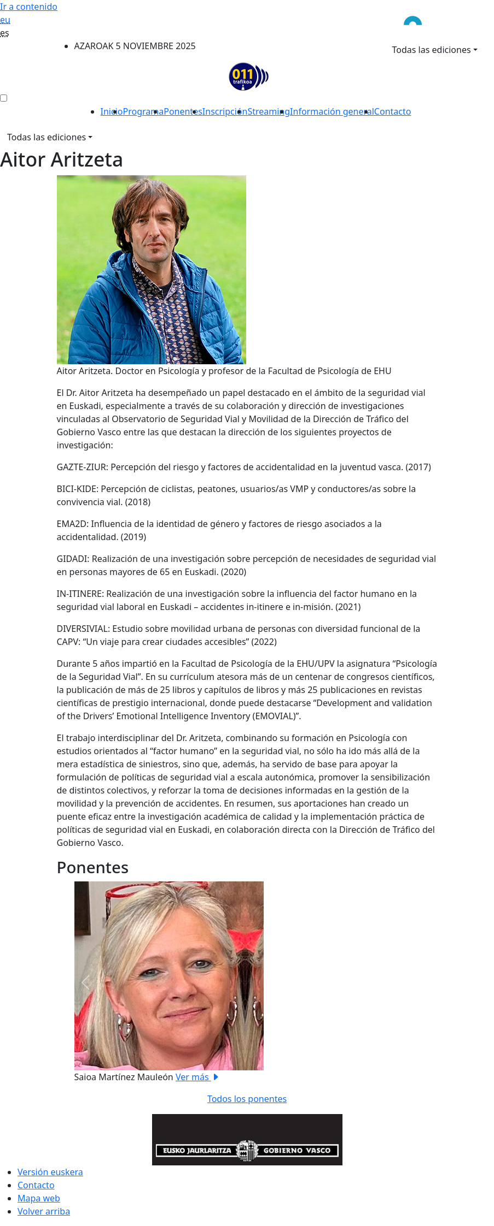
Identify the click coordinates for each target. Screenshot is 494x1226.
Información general (332, 111)
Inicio (112, 111)
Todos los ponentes (247, 1099)
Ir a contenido (28, 7)
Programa (143, 111)
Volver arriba (44, 1211)
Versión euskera (50, 1172)
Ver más (198, 1077)
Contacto (392, 111)
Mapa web (39, 1198)
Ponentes (183, 111)
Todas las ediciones (431, 50)
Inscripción (225, 111)
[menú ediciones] (3, 98)
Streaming (268, 111)
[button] (85, 982)
